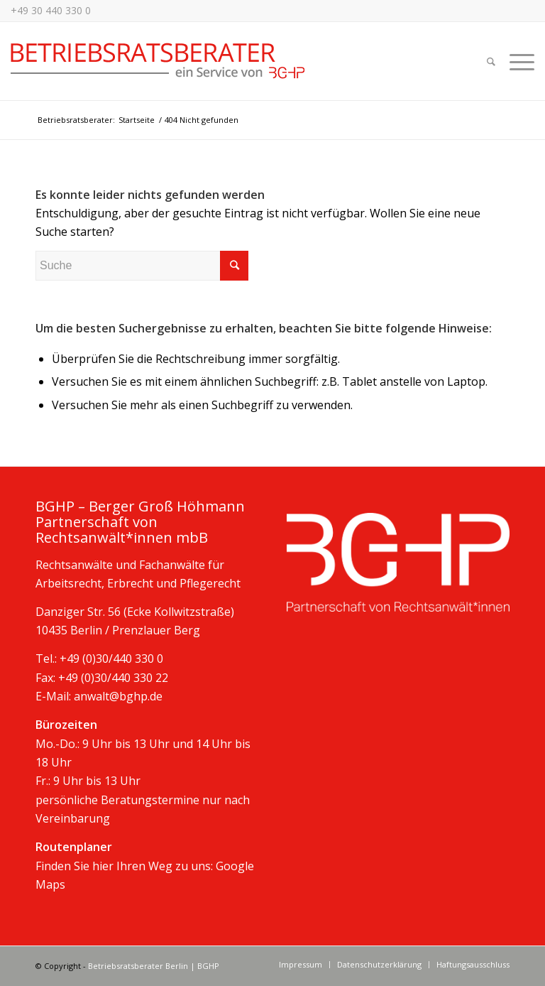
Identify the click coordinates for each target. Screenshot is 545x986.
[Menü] (518, 61)
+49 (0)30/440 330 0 (111, 658)
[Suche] (491, 61)
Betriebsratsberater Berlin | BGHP (153, 965)
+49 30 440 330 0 (51, 10)
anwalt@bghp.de (118, 696)
